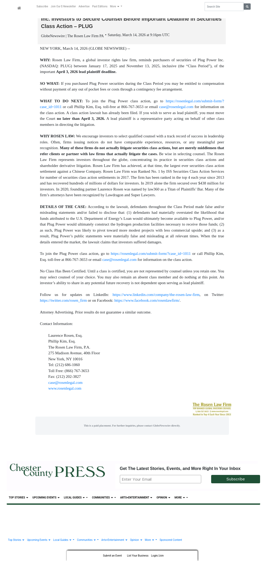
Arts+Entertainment (136, 498)
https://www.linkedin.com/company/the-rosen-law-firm (156, 295)
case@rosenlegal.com (176, 107)
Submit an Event (112, 555)
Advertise (83, 6)
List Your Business (137, 555)
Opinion (163, 498)
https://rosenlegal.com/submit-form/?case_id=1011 (151, 254)
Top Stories (19, 498)
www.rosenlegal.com (65, 389)
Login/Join (157, 555)
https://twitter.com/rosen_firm (63, 301)
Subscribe (42, 6)
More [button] (115, 6)
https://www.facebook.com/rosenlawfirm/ (147, 301)
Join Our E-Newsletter (63, 6)
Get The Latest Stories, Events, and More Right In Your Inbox (180, 469)
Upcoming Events (46, 498)
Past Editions (99, 6)
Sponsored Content (171, 540)
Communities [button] (103, 498)
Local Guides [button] (75, 498)
